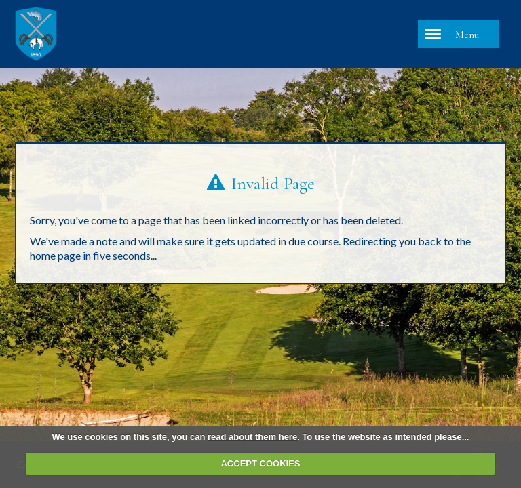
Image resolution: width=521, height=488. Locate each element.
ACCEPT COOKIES (260, 463)
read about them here (252, 437)
